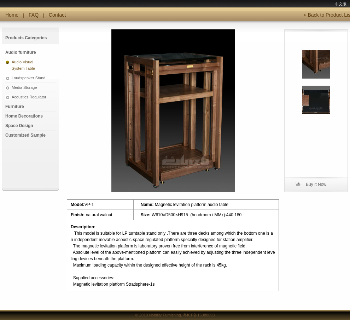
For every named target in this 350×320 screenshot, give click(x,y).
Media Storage (24, 87)
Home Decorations (24, 116)
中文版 (340, 4)
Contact (57, 15)
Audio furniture (20, 52)
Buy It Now (316, 184)
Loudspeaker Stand (28, 78)
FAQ (34, 15)
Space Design (19, 125)
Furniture (14, 106)
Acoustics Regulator (29, 97)
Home (11, 15)
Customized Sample (25, 135)
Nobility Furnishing (165, 315)
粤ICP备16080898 (199, 315)
